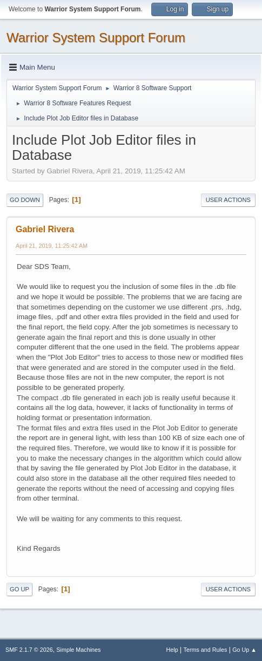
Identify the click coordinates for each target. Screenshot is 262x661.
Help (172, 649)
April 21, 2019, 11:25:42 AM (52, 245)
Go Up (19, 589)
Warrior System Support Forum (95, 37)
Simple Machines (78, 649)
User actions (228, 200)
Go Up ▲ (244, 649)
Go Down (25, 200)
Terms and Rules (205, 649)
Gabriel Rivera (45, 229)
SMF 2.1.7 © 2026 (29, 649)
